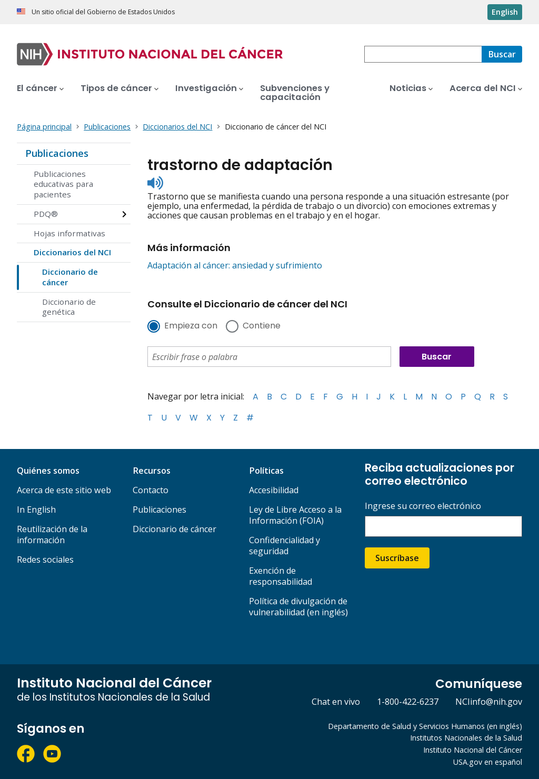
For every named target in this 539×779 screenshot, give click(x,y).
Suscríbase (397, 558)
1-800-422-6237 (407, 701)
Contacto (150, 490)
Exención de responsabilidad (280, 576)
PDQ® (46, 213)
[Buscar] (502, 54)
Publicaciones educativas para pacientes (63, 184)
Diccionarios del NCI (72, 252)
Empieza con (190, 326)
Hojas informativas (69, 233)
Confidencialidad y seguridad (284, 545)
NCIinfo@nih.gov (488, 701)
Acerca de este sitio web (64, 490)
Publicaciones (56, 153)
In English (36, 509)
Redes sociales (45, 559)
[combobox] (423, 54)
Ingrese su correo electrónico (423, 506)
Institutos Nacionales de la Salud (466, 738)
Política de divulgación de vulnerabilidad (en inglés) (298, 606)
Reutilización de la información (52, 534)
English (505, 12)
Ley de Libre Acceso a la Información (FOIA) (295, 515)
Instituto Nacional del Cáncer (472, 750)
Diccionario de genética (69, 306)
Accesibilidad (273, 490)
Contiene (262, 326)
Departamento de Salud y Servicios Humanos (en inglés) (425, 726)
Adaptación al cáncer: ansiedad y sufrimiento (234, 265)
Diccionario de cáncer (70, 276)
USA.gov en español (487, 762)
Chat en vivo (336, 701)
